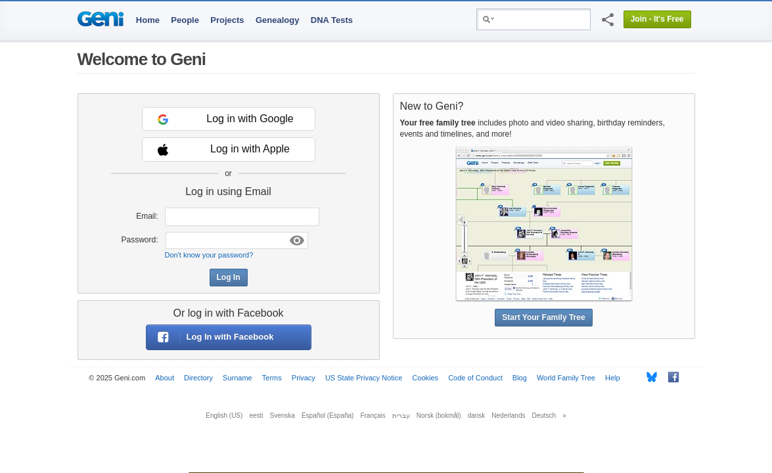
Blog (519, 378)
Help (612, 378)
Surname (237, 378)
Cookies (425, 378)
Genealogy (277, 20)
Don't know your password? (209, 255)
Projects (227, 20)
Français (372, 415)
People (185, 20)
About (164, 378)
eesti (256, 415)
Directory (198, 378)
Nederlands (508, 415)
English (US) (224, 415)
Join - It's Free (657, 19)
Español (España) (328, 415)
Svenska (282, 415)
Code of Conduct (475, 378)
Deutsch (544, 415)
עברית (401, 415)
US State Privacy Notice (363, 378)
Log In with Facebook (210, 337)
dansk (477, 415)
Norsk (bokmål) (439, 415)
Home (148, 20)
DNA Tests (332, 20)
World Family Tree (566, 378)
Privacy (303, 378)
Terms (272, 378)
